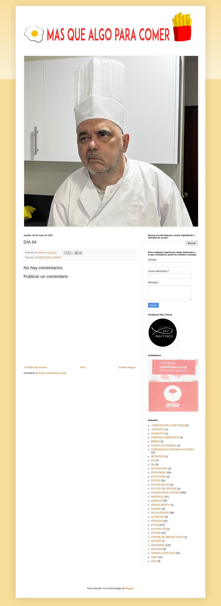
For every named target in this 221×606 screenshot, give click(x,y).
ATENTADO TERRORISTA (165, 437)
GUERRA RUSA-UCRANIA (48, 257)
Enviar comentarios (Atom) (53, 373)
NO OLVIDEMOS (160, 512)
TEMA (154, 557)
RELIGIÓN (156, 549)
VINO (154, 561)
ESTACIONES (158, 476)
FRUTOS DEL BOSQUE (164, 488)
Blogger (129, 588)
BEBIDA (155, 441)
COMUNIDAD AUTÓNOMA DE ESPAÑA (172, 449)
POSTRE (156, 533)
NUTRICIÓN (157, 517)
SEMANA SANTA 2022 (163, 553)
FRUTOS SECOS (160, 484)
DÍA (153, 464)
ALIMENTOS (158, 433)
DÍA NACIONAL (159, 468)
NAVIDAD (156, 508)
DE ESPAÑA (157, 456)
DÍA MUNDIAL (158, 472)
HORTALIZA (157, 496)
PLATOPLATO (158, 529)
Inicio (83, 367)
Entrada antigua (126, 367)
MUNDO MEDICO (160, 504)
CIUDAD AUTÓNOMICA (164, 445)
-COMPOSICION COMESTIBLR (168, 425)
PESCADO (157, 520)
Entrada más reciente (36, 367)
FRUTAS (155, 480)
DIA (153, 460)
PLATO (155, 525)
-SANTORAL (157, 429)
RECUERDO (158, 545)
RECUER (156, 541)
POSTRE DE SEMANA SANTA (167, 537)
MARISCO (156, 500)
